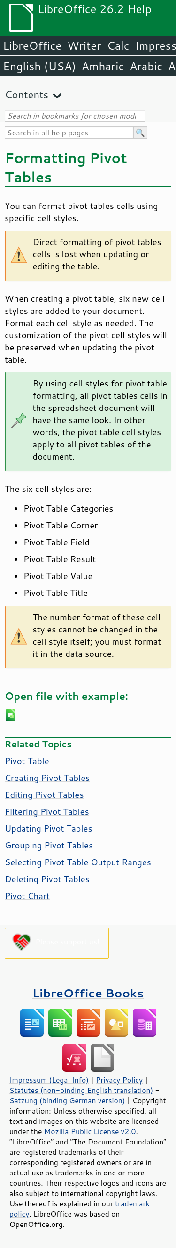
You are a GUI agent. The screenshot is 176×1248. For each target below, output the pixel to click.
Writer (84, 45)
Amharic (103, 66)
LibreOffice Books (88, 993)
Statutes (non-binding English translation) (81, 1090)
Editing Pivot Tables (44, 794)
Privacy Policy (119, 1080)
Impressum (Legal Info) (49, 1080)
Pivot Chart (27, 896)
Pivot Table (27, 761)
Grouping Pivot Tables (49, 845)
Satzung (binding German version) (67, 1100)
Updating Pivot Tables (48, 828)
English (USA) (39, 66)
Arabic (146, 66)
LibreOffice (32, 45)
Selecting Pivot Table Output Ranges (78, 862)
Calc (118, 45)
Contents (26, 94)
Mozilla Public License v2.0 (90, 1131)
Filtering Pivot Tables (47, 811)
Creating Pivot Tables (47, 778)
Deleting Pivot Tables (47, 879)
